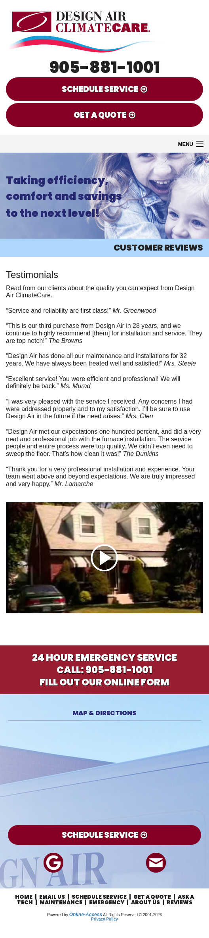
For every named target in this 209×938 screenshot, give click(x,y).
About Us (145, 902)
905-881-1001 (104, 67)
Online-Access (85, 914)
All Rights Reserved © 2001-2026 (132, 915)
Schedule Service (99, 897)
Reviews (179, 902)
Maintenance (61, 902)
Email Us (52, 897)
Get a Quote (152, 897)
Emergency (106, 902)
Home (23, 897)
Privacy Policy (104, 919)
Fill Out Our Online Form (104, 682)
